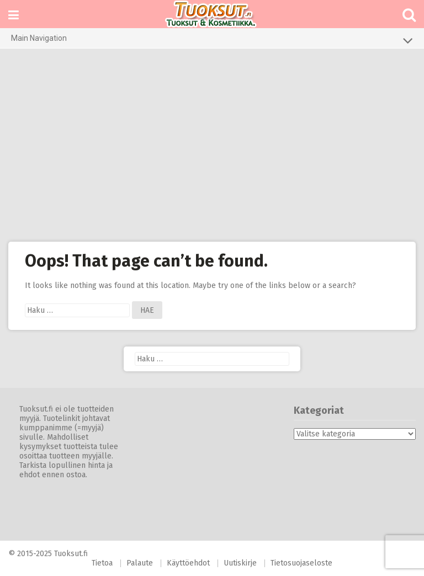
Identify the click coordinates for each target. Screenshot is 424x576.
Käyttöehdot (188, 563)
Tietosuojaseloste (301, 563)
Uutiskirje (240, 563)
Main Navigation (212, 40)
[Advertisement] (212, 145)
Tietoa (102, 563)
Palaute (139, 563)
